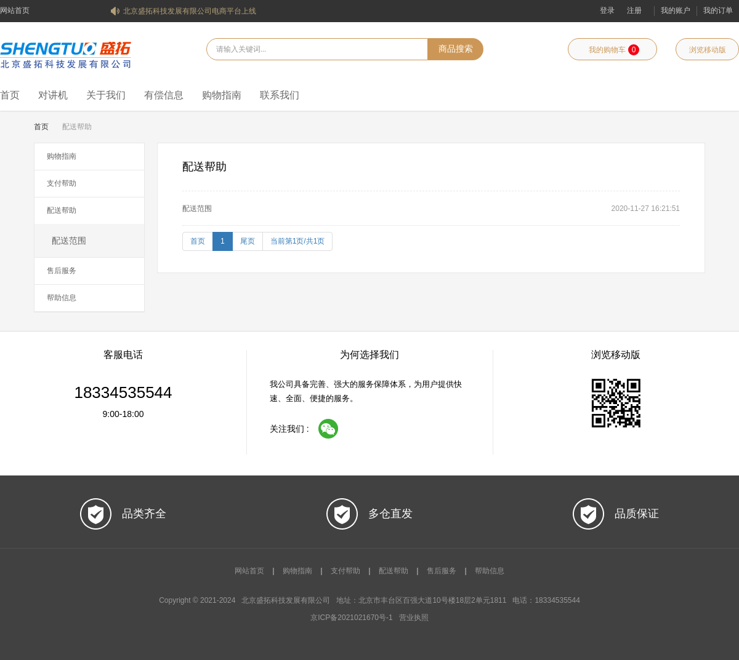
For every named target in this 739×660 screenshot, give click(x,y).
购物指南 (221, 95)
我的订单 (718, 10)
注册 (634, 10)
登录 (607, 10)
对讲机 (53, 95)
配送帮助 (61, 210)
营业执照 (414, 617)
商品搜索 (455, 49)
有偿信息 (164, 95)
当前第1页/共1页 (297, 241)
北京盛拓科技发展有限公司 (65, 53)
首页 (10, 95)
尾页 (247, 241)
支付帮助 (61, 183)
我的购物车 (614, 50)
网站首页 (15, 10)
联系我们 (279, 95)
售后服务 (61, 270)
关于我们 (106, 95)
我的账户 (675, 10)
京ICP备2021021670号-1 (351, 617)
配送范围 (69, 240)
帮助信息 (61, 297)
